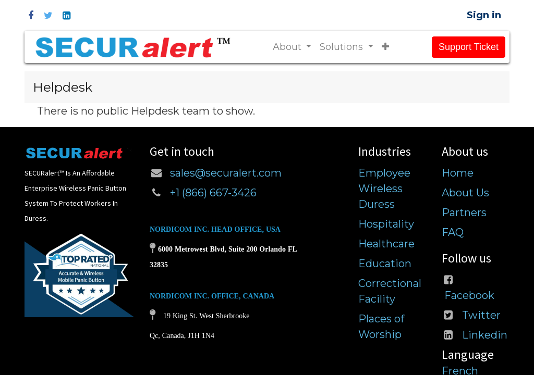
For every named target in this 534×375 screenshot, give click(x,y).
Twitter (481, 315)
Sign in (484, 15)
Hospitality (386, 224)
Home (458, 173)
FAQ (453, 232)
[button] (385, 47)
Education (384, 263)
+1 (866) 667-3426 (214, 192)
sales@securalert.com (226, 173)
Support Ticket (469, 47)
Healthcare (386, 244)
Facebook (469, 295)
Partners (464, 212)
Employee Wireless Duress (384, 188)
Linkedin (484, 335)
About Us (465, 192)
